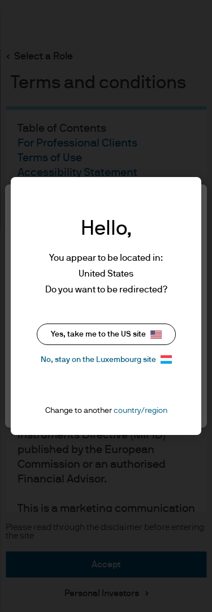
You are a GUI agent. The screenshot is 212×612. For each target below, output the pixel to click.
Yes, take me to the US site (106, 334)
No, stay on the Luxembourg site (106, 359)
